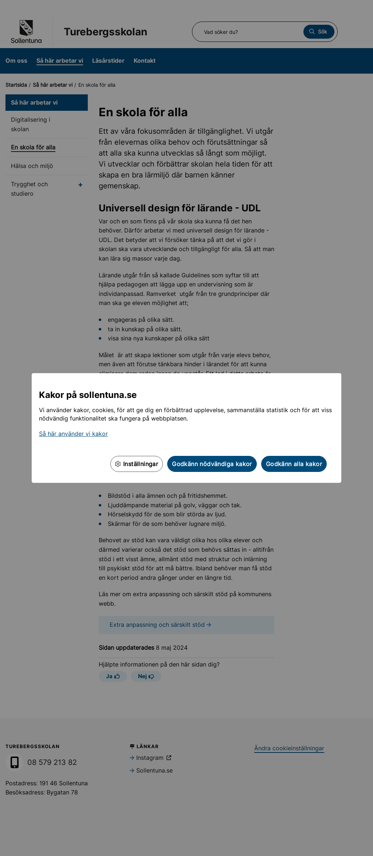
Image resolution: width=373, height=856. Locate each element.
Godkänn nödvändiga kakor (212, 464)
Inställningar (136, 464)
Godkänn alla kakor (294, 464)
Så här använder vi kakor (73, 433)
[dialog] (186, 428)
